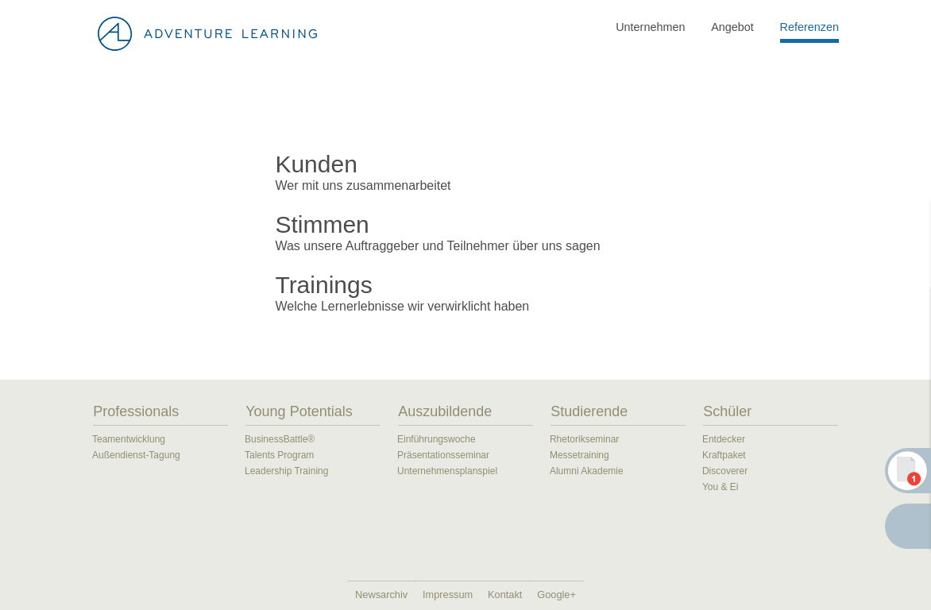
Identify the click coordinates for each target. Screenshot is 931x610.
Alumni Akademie (587, 471)
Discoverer (725, 471)
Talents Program (279, 455)
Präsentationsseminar (443, 455)
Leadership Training (286, 471)
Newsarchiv (381, 594)
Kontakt (505, 594)
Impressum (448, 594)
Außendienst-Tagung (136, 455)
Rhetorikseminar (584, 439)
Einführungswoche (436, 439)
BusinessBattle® (280, 439)
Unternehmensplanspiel (447, 471)
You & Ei (720, 486)
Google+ (556, 594)
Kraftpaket (724, 455)
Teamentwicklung (128, 439)
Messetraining (579, 455)
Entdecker (723, 439)
